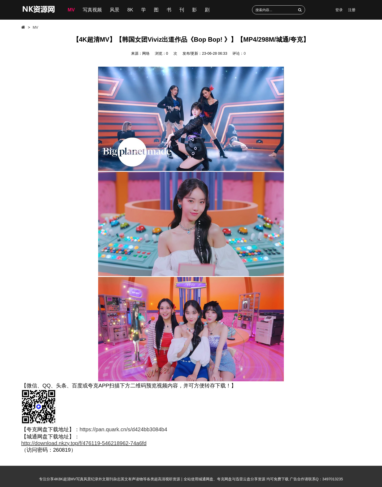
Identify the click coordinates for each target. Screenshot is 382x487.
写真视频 (92, 9)
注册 (351, 10)
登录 (339, 10)
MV (71, 9)
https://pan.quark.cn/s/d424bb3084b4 (123, 429)
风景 (114, 9)
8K (130, 9)
